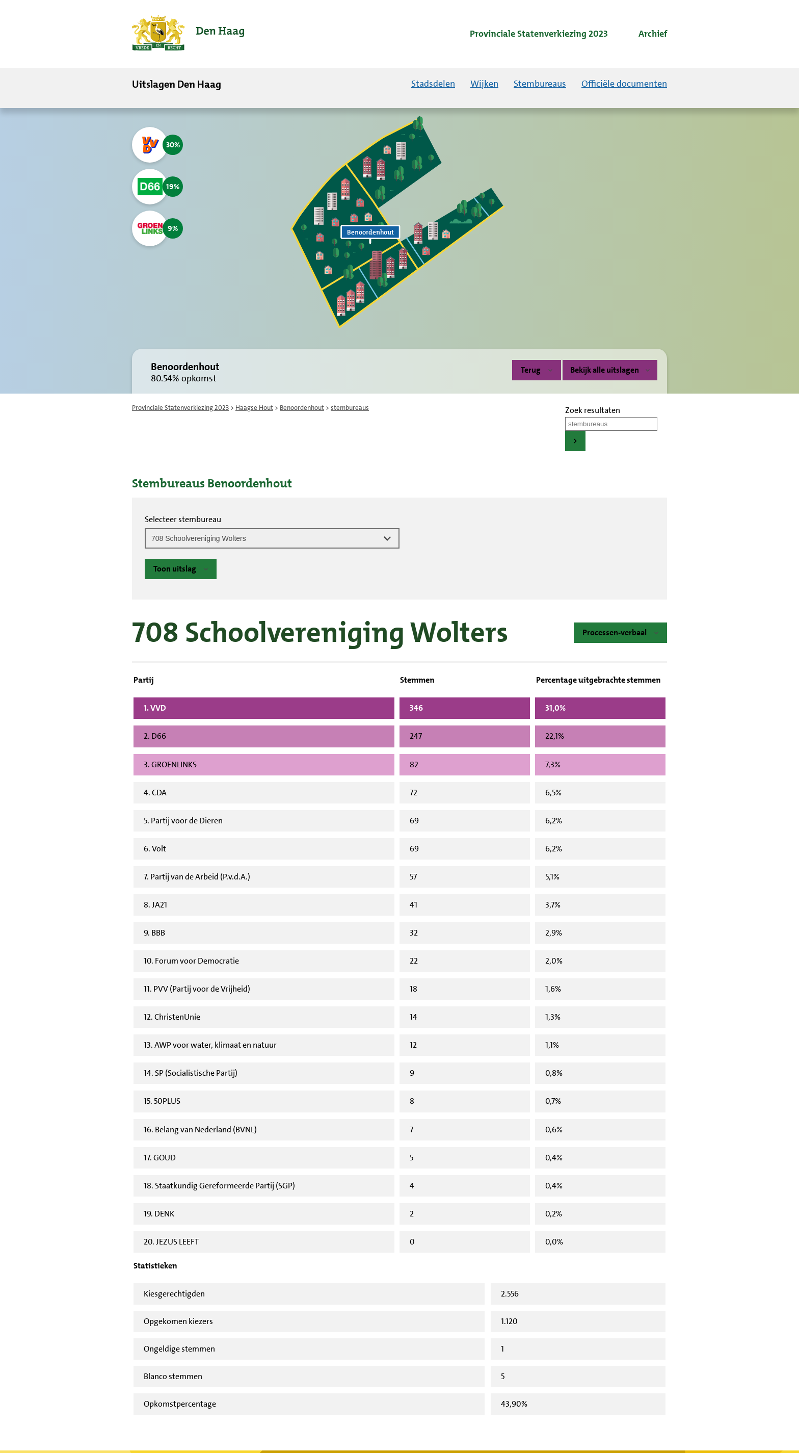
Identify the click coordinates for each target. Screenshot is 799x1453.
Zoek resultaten (592, 410)
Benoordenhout (302, 407)
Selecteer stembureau (183, 519)
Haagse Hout (254, 407)
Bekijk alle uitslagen (610, 370)
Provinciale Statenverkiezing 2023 (180, 407)
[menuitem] (530, 34)
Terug (531, 370)
